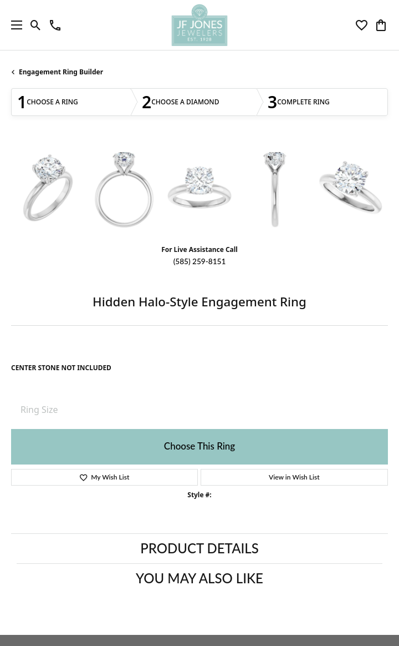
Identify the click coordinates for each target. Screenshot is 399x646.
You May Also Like (199, 578)
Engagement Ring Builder (61, 72)
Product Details (199, 548)
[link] (55, 25)
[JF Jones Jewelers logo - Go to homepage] (199, 25)
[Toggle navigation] (14, 25)
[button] (36, 25)
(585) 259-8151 (199, 261)
